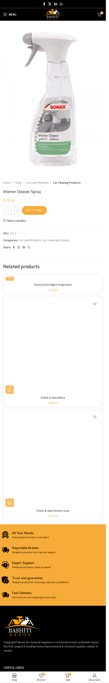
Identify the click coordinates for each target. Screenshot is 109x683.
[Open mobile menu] (10, 14)
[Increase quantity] (17, 210)
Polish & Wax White (53, 397)
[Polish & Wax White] (52, 346)
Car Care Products (37, 182)
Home (7, 182)
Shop (18, 182)
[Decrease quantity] (5, 210)
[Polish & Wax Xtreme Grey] (52, 459)
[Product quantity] (11, 210)
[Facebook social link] (44, 4)
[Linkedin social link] (55, 4)
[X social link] (50, 4)
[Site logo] (53, 14)
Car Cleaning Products (67, 182)
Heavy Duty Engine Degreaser (53, 284)
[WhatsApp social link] (61, 4)
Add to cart (34, 210)
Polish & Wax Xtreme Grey (52, 510)
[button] (9, 389)
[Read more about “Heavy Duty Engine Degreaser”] (9, 276)
